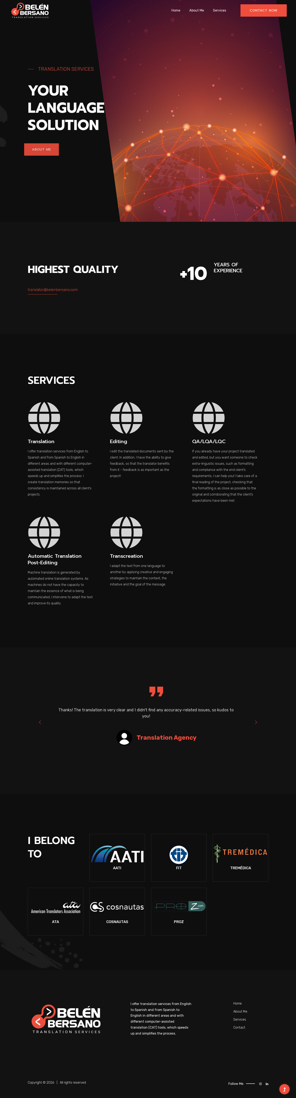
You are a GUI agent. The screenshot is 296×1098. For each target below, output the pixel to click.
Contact (239, 1027)
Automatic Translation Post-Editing (56, 559)
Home (175, 10)
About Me (196, 10)
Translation (42, 441)
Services (219, 10)
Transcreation (127, 556)
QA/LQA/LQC (209, 441)
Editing (119, 441)
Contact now (264, 10)
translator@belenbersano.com (53, 289)
